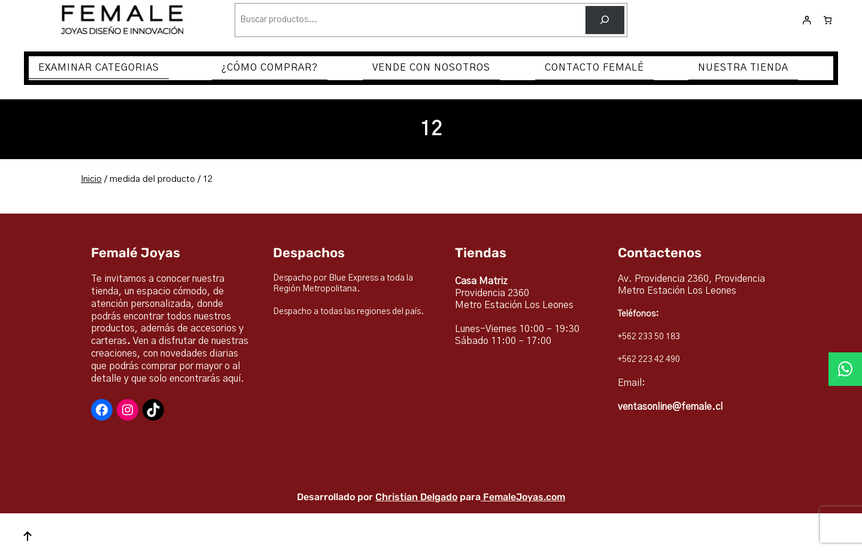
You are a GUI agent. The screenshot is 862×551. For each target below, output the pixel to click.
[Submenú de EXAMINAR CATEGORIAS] (174, 68)
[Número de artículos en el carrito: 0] (827, 20)
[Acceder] (806, 20)
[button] (845, 369)
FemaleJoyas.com (524, 497)
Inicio (91, 179)
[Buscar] (604, 20)
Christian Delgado (416, 497)
